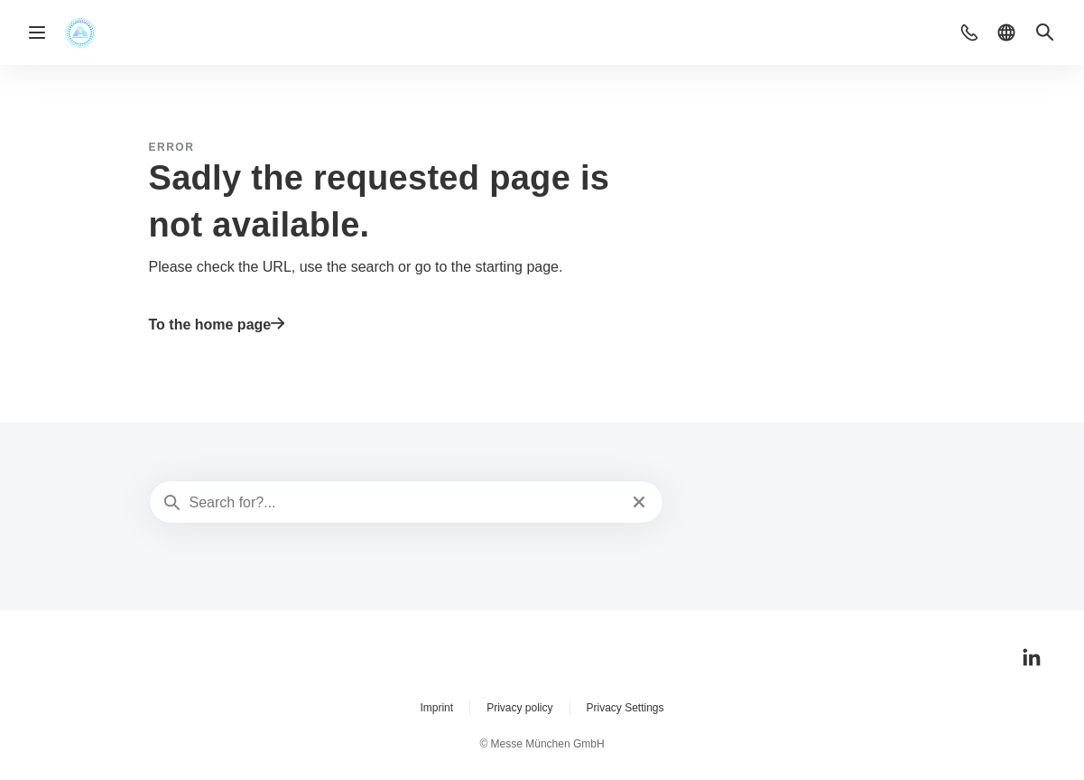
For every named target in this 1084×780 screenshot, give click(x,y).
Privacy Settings (625, 707)
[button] (969, 32)
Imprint (436, 707)
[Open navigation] (37, 32)
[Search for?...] (405, 503)
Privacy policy (519, 707)
